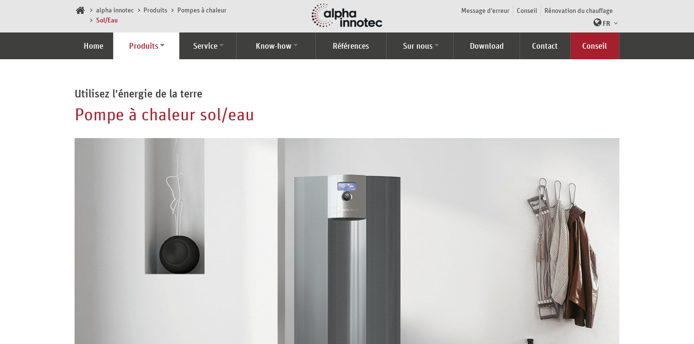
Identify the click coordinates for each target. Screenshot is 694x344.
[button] (603, 22)
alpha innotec (115, 9)
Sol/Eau (107, 19)
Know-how (274, 46)
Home (93, 46)
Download (487, 46)
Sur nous (418, 46)
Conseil (527, 10)
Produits (155, 9)
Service (205, 46)
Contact (545, 46)
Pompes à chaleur (202, 9)
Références (351, 46)
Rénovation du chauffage (578, 10)
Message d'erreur (485, 10)
